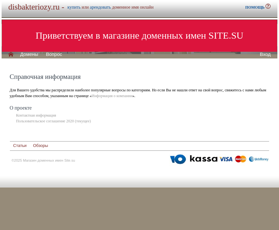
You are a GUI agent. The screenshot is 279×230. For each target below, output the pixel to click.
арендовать (100, 7)
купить (74, 7)
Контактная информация (36, 115)
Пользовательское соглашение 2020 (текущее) (53, 121)
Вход (265, 54)
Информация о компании (112, 96)
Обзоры (40, 145)
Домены (29, 54)
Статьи (20, 145)
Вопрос (54, 54)
